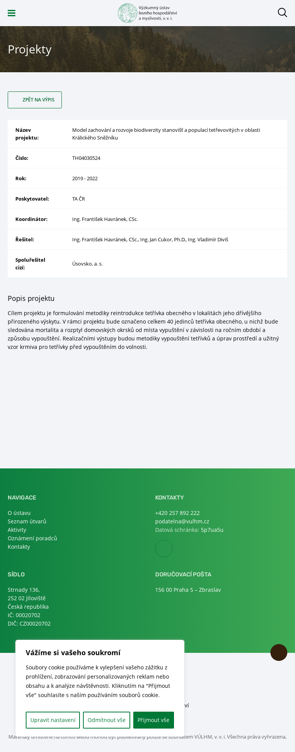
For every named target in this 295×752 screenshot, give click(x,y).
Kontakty (19, 546)
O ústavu (19, 512)
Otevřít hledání (282, 12)
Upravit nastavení (53, 720)
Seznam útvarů (27, 521)
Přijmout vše (153, 720)
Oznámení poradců (32, 538)
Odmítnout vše (107, 720)
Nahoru (278, 652)
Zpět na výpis (39, 99)
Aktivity (17, 529)
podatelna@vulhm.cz (182, 521)
